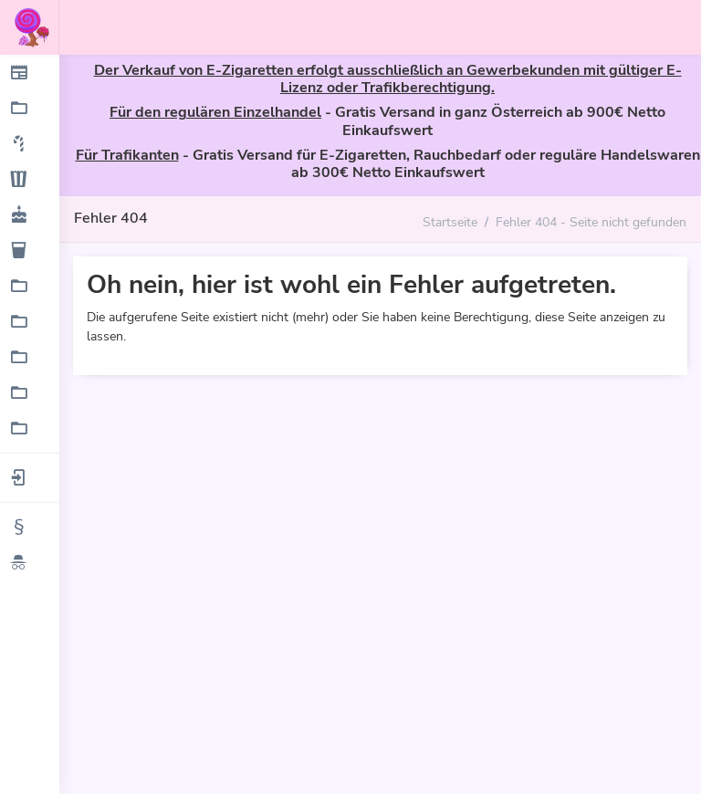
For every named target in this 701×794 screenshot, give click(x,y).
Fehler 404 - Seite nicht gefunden (591, 222)
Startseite (450, 222)
